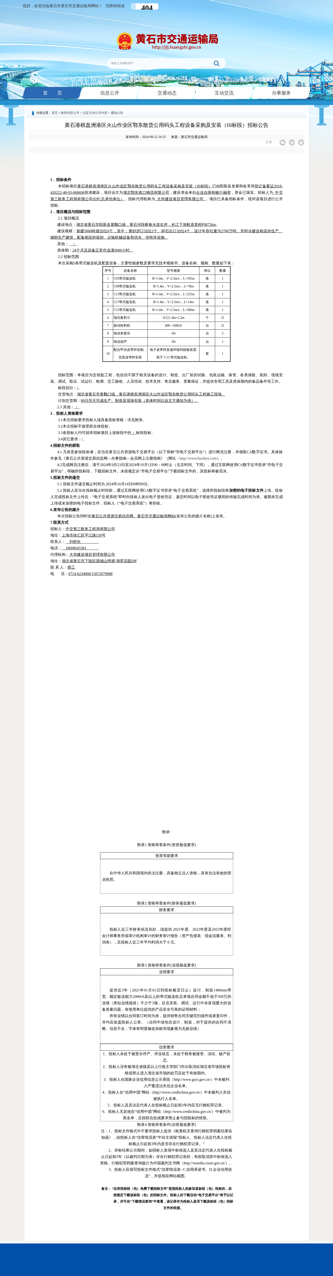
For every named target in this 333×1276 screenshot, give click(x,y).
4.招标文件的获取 (65, 445)
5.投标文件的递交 (65, 478)
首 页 (52, 92)
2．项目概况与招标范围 (70, 212)
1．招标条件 (60, 180)
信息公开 (109, 92)
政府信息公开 (70, 112)
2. (58, 407)
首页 (55, 112)
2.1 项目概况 (68, 218)
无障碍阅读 (115, 6)
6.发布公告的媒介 (65, 510)
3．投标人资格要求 (66, 413)
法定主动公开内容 (95, 112)
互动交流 (223, 92)
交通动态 (166, 92)
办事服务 (281, 92)
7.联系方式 (59, 522)
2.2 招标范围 (68, 257)
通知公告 (117, 112)
